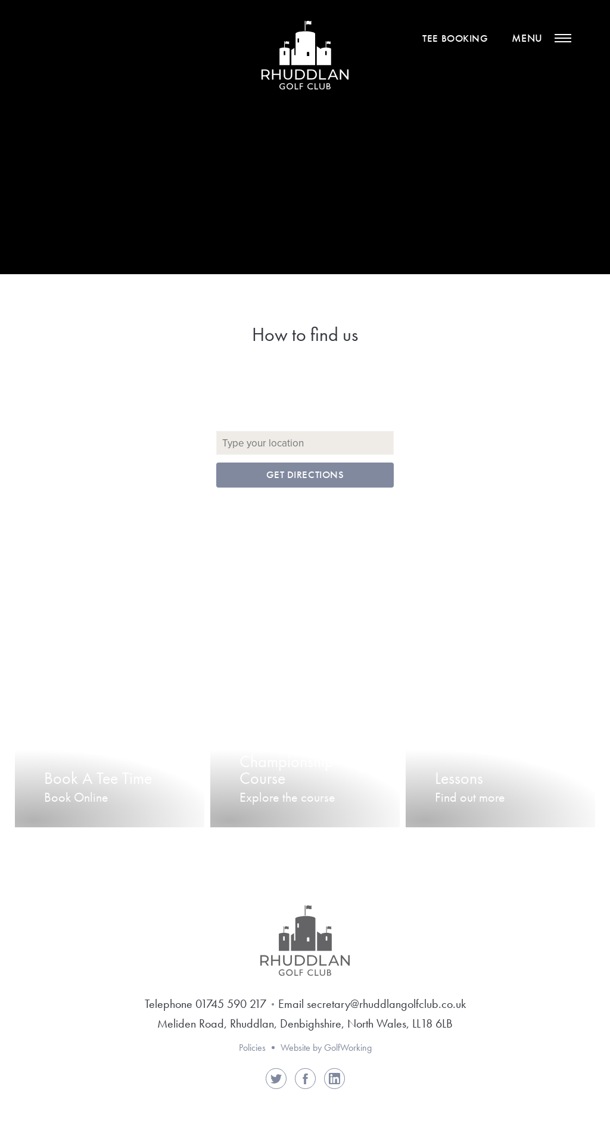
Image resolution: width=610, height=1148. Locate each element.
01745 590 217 (230, 1004)
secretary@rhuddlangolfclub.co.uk (386, 1004)
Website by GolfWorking (326, 1047)
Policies (252, 1047)
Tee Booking (455, 38)
